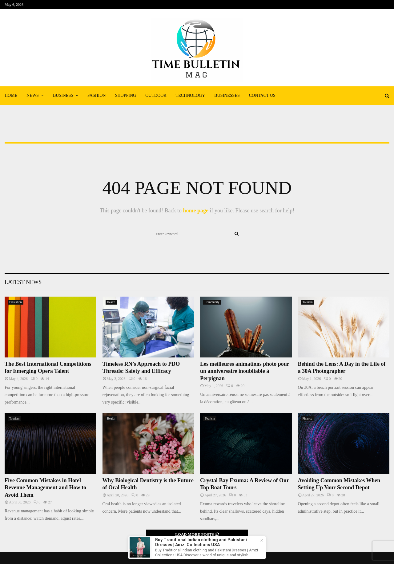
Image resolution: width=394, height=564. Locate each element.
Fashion (96, 95)
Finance (307, 418)
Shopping (125, 95)
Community (212, 302)
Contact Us (262, 95)
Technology (190, 95)
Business (63, 95)
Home (11, 95)
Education (15, 302)
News (32, 95)
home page (195, 210)
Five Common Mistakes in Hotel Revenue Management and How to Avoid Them (45, 487)
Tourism (308, 302)
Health (111, 302)
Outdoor (155, 95)
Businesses (226, 95)
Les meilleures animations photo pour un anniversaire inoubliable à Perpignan (244, 371)
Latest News (23, 282)
